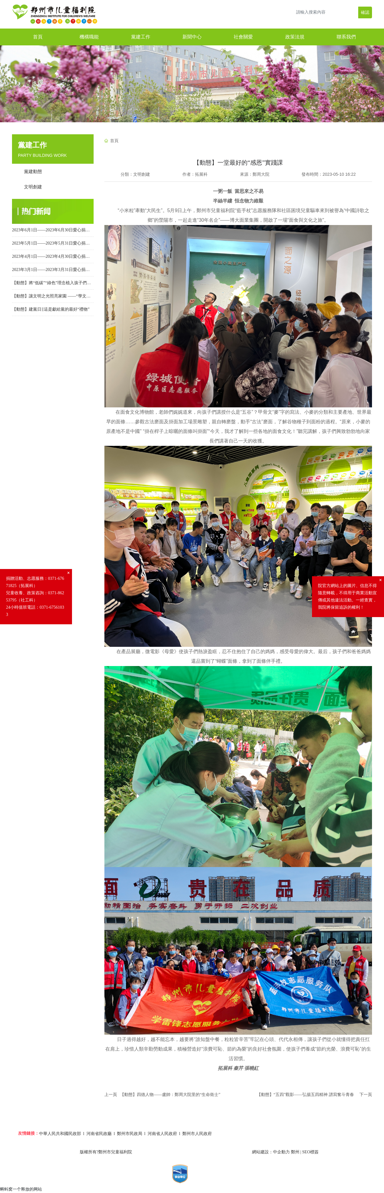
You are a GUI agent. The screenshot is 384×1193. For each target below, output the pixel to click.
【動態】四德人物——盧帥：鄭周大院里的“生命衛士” (170, 1094)
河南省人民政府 (162, 1133)
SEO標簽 (310, 1152)
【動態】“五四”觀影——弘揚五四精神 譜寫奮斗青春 (305, 1094)
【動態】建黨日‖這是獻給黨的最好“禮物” (50, 309)
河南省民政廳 (99, 1133)
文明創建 (141, 174)
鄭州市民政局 (129, 1133)
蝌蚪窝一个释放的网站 (21, 1189)
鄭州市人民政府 (197, 1133)
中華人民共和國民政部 (60, 1133)
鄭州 (295, 1152)
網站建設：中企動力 (271, 1152)
